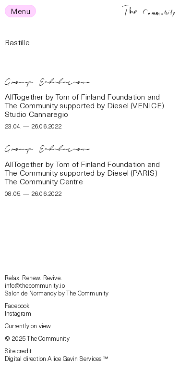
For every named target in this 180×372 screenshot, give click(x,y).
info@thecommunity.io (35, 285)
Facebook (17, 305)
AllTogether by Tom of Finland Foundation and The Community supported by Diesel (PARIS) (82, 168)
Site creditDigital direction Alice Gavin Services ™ (56, 354)
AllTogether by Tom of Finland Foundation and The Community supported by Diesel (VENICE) (84, 100)
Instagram (18, 313)
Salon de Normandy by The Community (57, 292)
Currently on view (28, 325)
